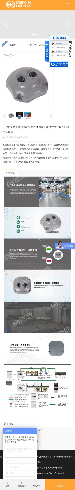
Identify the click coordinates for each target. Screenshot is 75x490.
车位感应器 (51, 457)
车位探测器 (40, 457)
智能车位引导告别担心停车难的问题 (21, 441)
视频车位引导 (56, 468)
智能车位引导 (62, 457)
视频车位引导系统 (42, 468)
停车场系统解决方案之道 (16, 447)
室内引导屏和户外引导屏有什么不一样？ (23, 430)
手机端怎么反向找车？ (14, 436)
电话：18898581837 (59, 48)
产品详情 (10, 173)
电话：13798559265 (59, 56)
